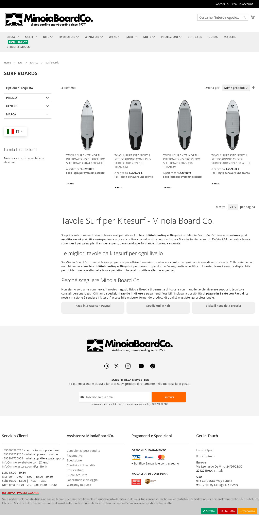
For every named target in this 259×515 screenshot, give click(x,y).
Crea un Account (241, 4)
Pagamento (74, 455)
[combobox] (222, 17)
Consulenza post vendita (83, 451)
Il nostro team (205, 456)
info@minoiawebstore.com (20, 462)
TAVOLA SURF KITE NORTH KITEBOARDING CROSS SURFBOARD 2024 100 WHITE (231, 159)
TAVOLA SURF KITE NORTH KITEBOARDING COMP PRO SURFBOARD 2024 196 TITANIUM (133, 161)
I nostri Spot (204, 450)
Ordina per (212, 88)
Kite (20, 62)
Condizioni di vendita (81, 465)
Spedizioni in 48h (158, 305)
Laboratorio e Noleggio (82, 480)
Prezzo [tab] (11, 98)
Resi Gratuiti (75, 470)
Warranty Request (79, 485)
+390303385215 (12, 450)
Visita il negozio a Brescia (223, 305)
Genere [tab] (11, 106)
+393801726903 (12, 458)
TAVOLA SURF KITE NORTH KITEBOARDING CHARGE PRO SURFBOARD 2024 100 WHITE (85, 159)
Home (8, 62)
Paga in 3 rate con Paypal (92, 305)
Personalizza (247, 511)
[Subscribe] (169, 397)
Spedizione (74, 460)
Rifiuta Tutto (227, 511)
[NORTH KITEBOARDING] (70, 187)
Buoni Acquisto (77, 475)
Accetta (210, 511)
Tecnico (34, 62)
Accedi (220, 4)
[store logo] (48, 20)
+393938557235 (12, 454)
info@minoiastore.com (17, 466)
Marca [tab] (11, 114)
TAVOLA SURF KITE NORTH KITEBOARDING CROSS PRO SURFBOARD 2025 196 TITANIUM (181, 161)
